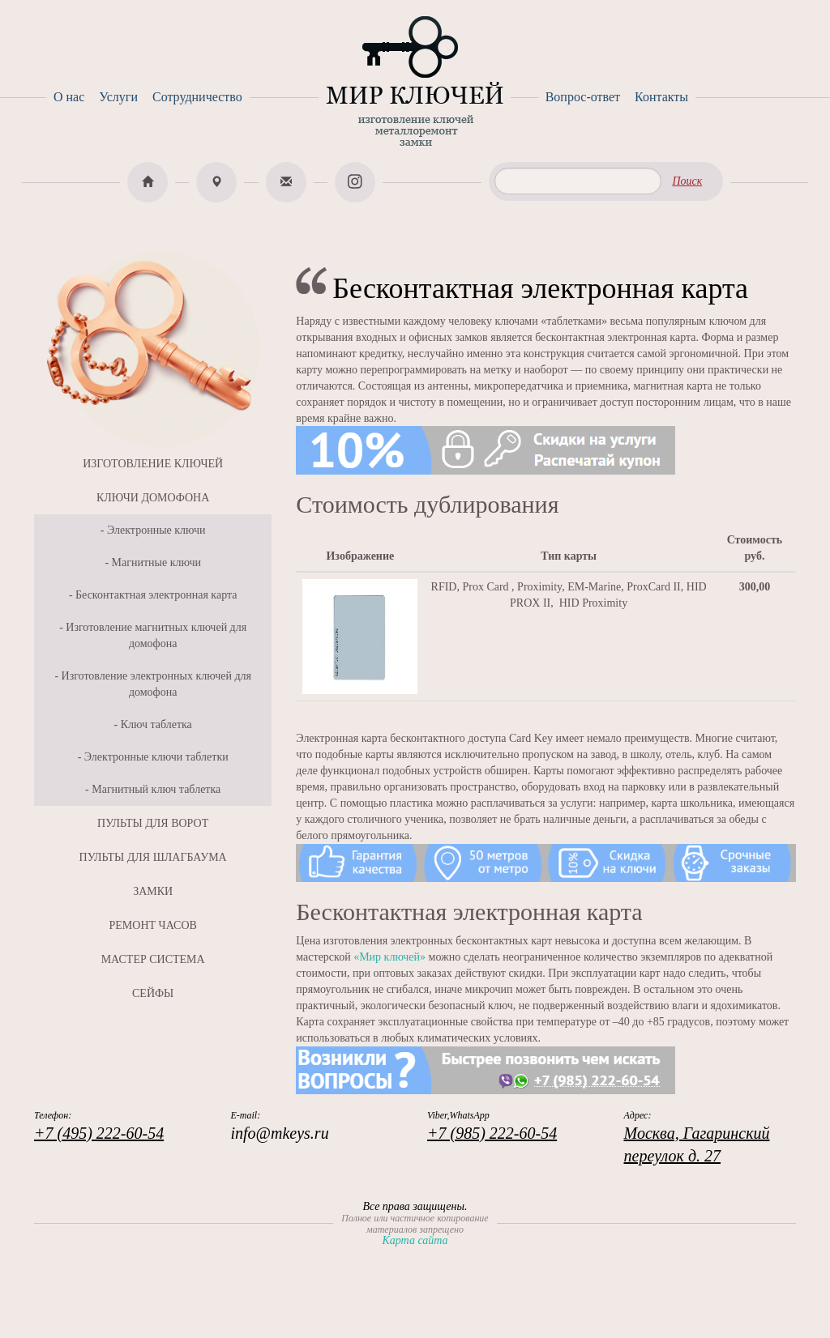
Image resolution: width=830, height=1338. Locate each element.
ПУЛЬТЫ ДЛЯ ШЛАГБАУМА (153, 857)
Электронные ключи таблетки (156, 757)
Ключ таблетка (156, 724)
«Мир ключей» (389, 957)
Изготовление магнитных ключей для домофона (156, 635)
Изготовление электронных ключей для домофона (156, 684)
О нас (68, 97)
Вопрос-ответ (582, 97)
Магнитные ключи (156, 562)
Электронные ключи (156, 530)
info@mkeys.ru (280, 1133)
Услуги (118, 97)
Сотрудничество (197, 97)
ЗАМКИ (153, 891)
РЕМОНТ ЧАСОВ (152, 925)
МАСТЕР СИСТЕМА (153, 959)
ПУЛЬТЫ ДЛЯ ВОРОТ (152, 823)
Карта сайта (414, 1240)
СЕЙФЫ (152, 993)
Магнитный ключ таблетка (156, 789)
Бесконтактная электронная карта (156, 595)
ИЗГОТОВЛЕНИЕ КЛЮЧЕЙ (153, 464)
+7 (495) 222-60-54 (99, 1133)
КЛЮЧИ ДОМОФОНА (152, 498)
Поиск (687, 181)
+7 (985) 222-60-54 (492, 1133)
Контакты (661, 97)
